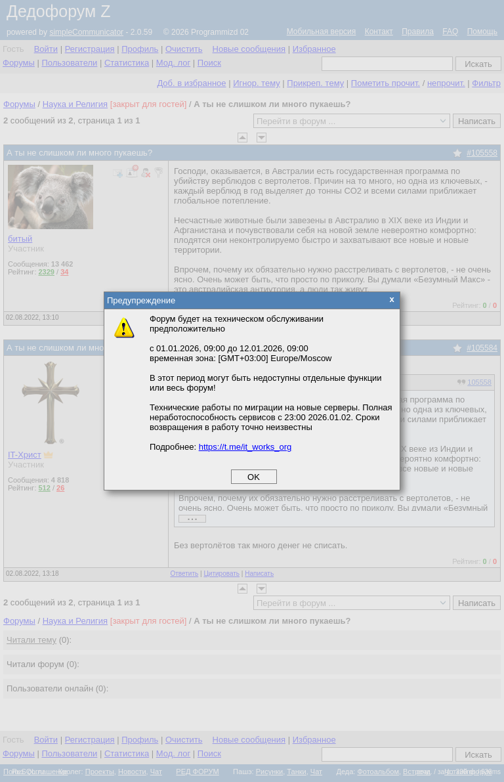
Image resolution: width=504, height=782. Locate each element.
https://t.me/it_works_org (245, 447)
